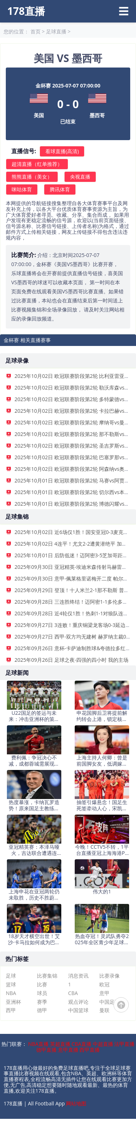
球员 (42, 993)
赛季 (42, 1001)
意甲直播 (68, 1049)
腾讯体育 (60, 189)
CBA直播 (81, 1043)
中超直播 (103, 1043)
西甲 (11, 1010)
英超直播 (60, 1043)
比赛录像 (109, 975)
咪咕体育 (22, 189)
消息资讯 (78, 975)
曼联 (104, 1010)
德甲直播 (46, 1049)
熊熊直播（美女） (32, 176)
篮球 (11, 984)
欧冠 (104, 984)
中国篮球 (78, 1010)
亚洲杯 (13, 1001)
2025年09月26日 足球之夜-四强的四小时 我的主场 (71, 659)
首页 (35, 31)
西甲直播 (89, 1049)
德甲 (42, 1010)
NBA (11, 993)
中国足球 (109, 1001)
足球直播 (56, 31)
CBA (73, 993)
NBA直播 (38, 1043)
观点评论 (78, 1001)
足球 (11, 975)
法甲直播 (124, 1043)
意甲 (104, 993)
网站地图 (76, 1103)
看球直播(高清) (62, 151)
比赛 (42, 984)
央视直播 (80, 176)
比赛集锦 (47, 975)
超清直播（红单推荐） (37, 163)
